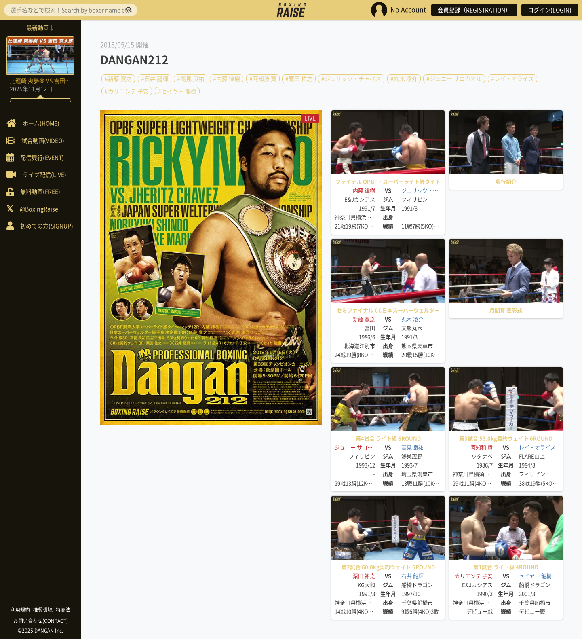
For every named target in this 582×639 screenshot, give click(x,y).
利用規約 (20, 609)
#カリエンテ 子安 (127, 91)
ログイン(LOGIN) (549, 10)
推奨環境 (43, 609)
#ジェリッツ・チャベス (351, 79)
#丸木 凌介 (404, 79)
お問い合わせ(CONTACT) (40, 620)
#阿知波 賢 (262, 79)
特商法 (63, 609)
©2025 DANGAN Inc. (40, 630)
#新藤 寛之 (118, 79)
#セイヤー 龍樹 (177, 91)
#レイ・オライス (512, 79)
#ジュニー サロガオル (454, 79)
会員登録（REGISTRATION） (474, 10)
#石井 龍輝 (154, 79)
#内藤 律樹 (226, 79)
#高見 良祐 (190, 79)
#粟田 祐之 (298, 79)
